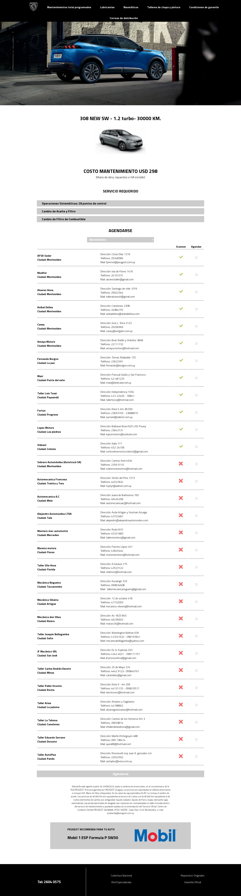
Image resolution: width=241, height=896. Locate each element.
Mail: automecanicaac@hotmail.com (120, 503)
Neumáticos (131, 7)
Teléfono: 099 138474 (112, 740)
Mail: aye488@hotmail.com (115, 744)
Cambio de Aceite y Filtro (58, 211)
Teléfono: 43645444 (111, 551)
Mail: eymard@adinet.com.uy (116, 417)
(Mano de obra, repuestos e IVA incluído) (120, 177)
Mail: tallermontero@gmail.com (117, 537)
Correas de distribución (124, 18)
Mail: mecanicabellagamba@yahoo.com (122, 641)
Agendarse (120, 773)
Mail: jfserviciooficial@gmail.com (118, 658)
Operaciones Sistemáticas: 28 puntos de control (74, 203)
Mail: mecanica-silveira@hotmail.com (121, 606)
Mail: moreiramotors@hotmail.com (119, 555)
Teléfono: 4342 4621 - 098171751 (120, 654)
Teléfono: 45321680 (111, 533)
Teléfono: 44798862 (111, 706)
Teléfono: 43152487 (111, 516)
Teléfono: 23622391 (111, 361)
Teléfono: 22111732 (111, 344)
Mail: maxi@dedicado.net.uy (115, 383)
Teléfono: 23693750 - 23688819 (119, 413)
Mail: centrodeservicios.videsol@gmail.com (124, 451)
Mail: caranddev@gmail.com (115, 675)
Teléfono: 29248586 (111, 258)
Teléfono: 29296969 (111, 327)
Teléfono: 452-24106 (112, 447)
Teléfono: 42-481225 (112, 379)
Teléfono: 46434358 (111, 499)
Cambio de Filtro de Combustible (64, 219)
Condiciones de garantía (204, 7)
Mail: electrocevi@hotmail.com (117, 692)
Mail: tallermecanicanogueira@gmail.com (123, 589)
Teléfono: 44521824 (111, 482)
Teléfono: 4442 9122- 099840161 (119, 671)
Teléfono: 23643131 (111, 430)
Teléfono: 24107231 (111, 275)
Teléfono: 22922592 (111, 757)
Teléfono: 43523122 (111, 568)
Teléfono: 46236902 (111, 619)
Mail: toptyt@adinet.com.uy (115, 486)
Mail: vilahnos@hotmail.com (116, 572)
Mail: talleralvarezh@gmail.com (117, 297)
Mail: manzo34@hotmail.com (116, 624)
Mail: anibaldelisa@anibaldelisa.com (120, 314)
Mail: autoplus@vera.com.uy (116, 761)
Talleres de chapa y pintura (163, 7)
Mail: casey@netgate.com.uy (116, 331)
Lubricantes (107, 7)
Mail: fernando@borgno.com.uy (117, 365)
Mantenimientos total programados (69, 7)
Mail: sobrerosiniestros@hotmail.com (121, 469)
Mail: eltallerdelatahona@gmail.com (120, 727)
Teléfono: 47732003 (111, 602)
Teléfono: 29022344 (111, 293)
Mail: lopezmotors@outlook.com (118, 434)
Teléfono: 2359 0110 (112, 465)
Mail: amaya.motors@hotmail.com (119, 348)
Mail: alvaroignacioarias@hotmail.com (121, 710)
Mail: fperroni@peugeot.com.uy (117, 262)
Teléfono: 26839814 (111, 723)
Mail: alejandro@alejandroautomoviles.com (124, 520)
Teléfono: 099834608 (112, 585)
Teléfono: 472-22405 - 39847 (117, 396)
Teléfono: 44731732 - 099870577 (119, 688)
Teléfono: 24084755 (111, 310)
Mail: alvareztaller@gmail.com (117, 279)
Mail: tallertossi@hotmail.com (117, 400)
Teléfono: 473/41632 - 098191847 (120, 637)
